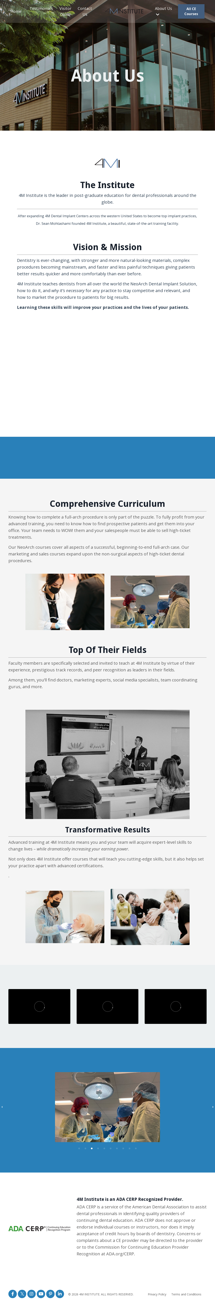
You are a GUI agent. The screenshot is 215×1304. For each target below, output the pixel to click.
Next (213, 1107)
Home (15, 11)
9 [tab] (129, 1148)
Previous (2, 1107)
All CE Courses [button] (191, 11)
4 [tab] (98, 1148)
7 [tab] (117, 1148)
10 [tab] (136, 1148)
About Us (163, 11)
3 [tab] (92, 1148)
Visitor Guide (65, 11)
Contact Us (85, 11)
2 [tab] (85, 1148)
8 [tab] (123, 1148)
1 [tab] (79, 1148)
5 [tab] (104, 1148)
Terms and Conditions (186, 1294)
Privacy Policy (157, 1294)
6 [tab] (111, 1148)
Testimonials (41, 8)
